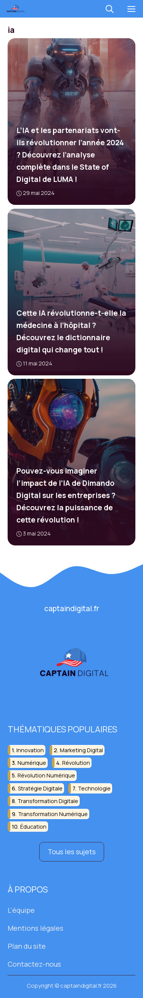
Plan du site (27, 945)
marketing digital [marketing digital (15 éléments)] (81, 749)
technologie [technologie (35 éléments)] (94, 788)
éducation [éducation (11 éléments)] (33, 826)
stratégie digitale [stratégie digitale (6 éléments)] (40, 788)
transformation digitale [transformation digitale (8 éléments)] (48, 801)
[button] (110, 9)
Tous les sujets (72, 851)
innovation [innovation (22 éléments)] (30, 749)
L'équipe (21, 910)
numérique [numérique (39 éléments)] (32, 762)
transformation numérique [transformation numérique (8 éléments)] (53, 813)
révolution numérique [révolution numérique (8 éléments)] (46, 775)
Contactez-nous (34, 963)
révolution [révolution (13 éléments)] (76, 762)
